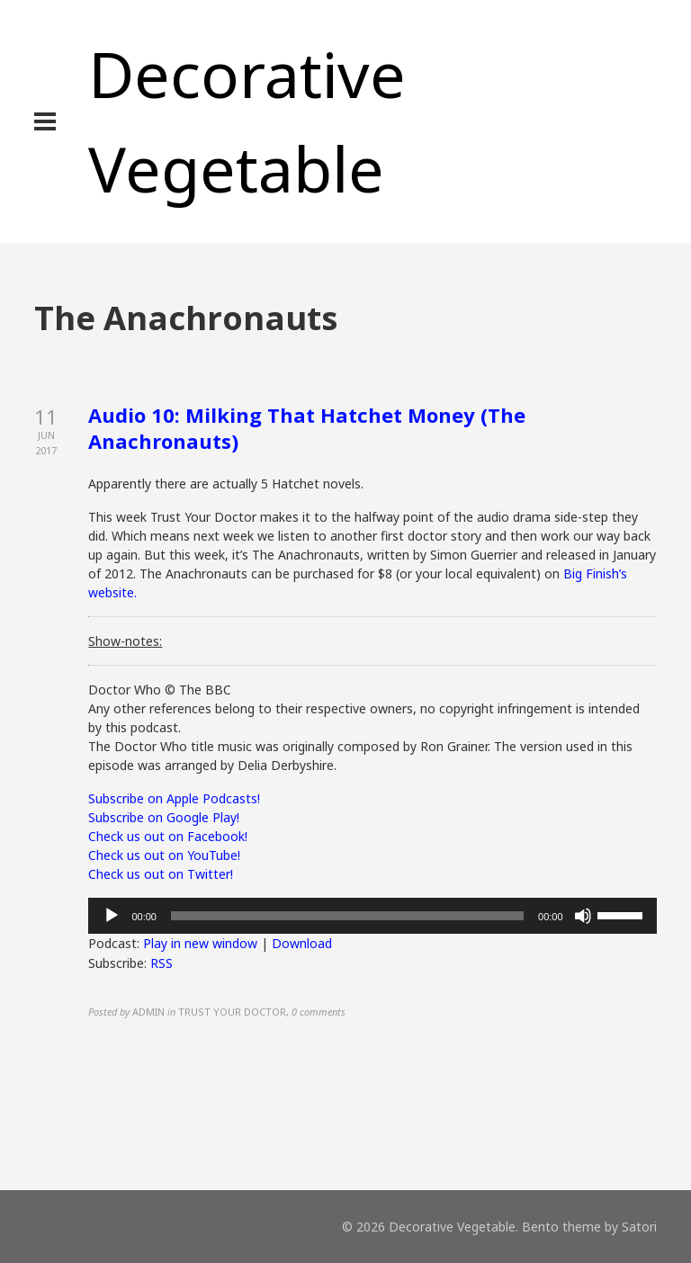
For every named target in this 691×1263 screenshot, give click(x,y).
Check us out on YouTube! (164, 855)
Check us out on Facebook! (167, 836)
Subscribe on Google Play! (163, 817)
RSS (161, 963)
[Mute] (583, 916)
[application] (372, 916)
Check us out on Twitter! (160, 873)
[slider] (347, 915)
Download (302, 943)
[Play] (112, 916)
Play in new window (200, 943)
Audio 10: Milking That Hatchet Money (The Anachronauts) (306, 427)
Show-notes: (125, 640)
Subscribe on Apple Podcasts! (174, 798)
